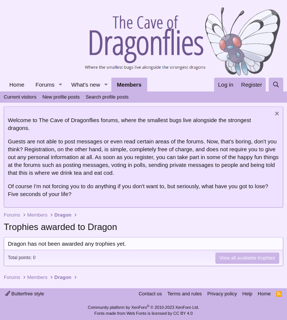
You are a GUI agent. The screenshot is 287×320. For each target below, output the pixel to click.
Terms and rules (184, 293)
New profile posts (61, 97)
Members (129, 84)
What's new (85, 84)
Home (16, 84)
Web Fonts (136, 313)
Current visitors (20, 97)
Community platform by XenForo (143, 307)
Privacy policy (222, 293)
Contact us (150, 293)
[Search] (276, 84)
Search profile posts (107, 97)
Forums (45, 84)
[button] (60, 84)
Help (248, 293)
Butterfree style (24, 293)
